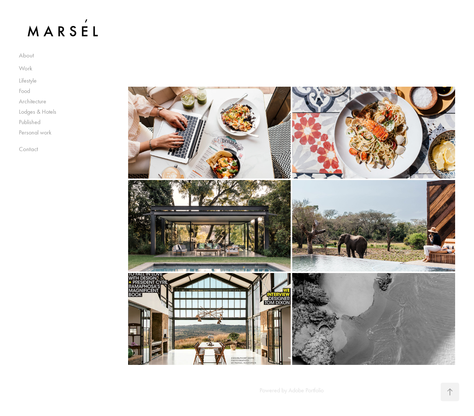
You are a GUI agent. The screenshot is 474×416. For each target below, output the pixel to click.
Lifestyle (28, 80)
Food (24, 90)
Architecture (32, 101)
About (26, 55)
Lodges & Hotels (37, 111)
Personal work (35, 132)
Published (29, 122)
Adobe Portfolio (306, 390)
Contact (28, 149)
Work (25, 68)
